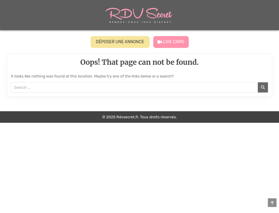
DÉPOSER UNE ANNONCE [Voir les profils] (120, 41)
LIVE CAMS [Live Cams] (170, 41)
